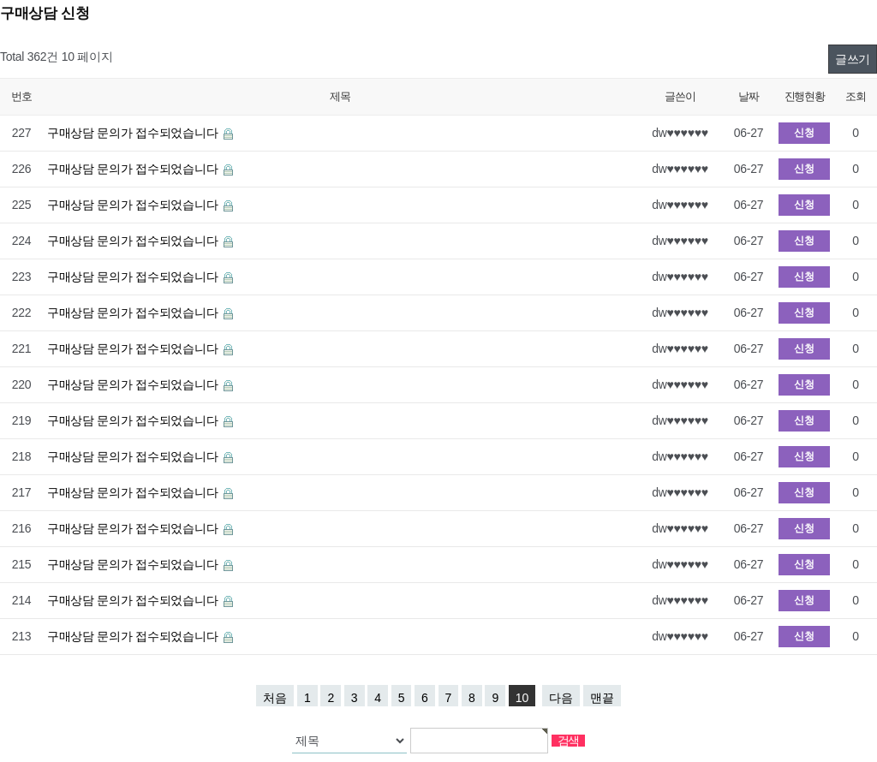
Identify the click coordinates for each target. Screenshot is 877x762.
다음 (561, 698)
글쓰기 (852, 59)
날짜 (748, 96)
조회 (855, 96)
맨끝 (602, 698)
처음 (275, 698)
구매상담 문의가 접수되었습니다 (134, 133)
